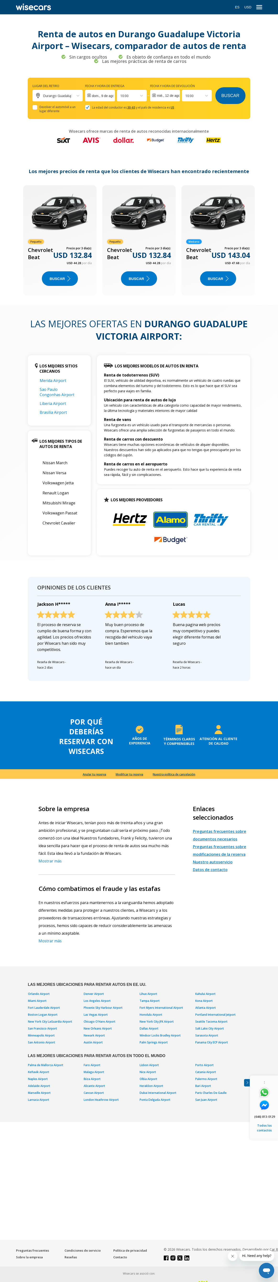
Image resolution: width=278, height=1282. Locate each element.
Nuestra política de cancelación (174, 774)
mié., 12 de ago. (168, 96)
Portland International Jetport (215, 1015)
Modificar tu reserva (129, 774)
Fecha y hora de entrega (104, 86)
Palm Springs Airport (154, 1042)
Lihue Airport (148, 994)
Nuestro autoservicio (213, 862)
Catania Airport (205, 1072)
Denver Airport (94, 994)
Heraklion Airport (151, 1086)
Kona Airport (204, 1001)
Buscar (230, 95)
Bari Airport (203, 1086)
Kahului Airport (205, 994)
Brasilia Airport (53, 412)
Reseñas (71, 1257)
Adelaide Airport (39, 1086)
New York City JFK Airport (157, 1022)
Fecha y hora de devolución (172, 86)
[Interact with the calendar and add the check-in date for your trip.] (100, 95)
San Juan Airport (206, 1100)
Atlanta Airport (205, 1008)
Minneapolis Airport (41, 1035)
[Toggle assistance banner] (247, 1082)
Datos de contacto (210, 869)
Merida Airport (53, 380)
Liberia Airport (53, 403)
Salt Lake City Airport (209, 1028)
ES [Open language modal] (237, 7)
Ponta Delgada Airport (155, 1100)
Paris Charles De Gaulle (211, 1093)
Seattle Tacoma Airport (211, 1022)
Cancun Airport (94, 1093)
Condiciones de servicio (83, 1250)
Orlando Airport (39, 994)
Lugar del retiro (46, 86)
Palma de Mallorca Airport (45, 1065)
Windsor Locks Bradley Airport (160, 1035)
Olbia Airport (148, 1079)
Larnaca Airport (38, 1100)
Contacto (120, 1257)
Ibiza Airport (92, 1079)
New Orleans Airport (98, 1028)
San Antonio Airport (41, 1042)
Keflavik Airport (38, 1072)
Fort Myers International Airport (161, 1008)
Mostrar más (50, 861)
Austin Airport (93, 1042)
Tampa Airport (150, 1001)
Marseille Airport (39, 1093)
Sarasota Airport (206, 1035)
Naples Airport (38, 1079)
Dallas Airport (149, 1028)
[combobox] (120, 95)
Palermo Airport (206, 1079)
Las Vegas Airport (96, 1015)
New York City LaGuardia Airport (50, 1022)
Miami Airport (37, 1001)
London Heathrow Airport (101, 1100)
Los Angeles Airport (97, 1001)
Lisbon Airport (149, 1065)
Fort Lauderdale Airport (44, 1008)
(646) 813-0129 (264, 1116)
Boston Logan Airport (43, 1015)
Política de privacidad (130, 1250)
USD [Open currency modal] (247, 7)
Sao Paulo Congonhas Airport (57, 392)
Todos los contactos (264, 1127)
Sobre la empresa (29, 1257)
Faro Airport (92, 1065)
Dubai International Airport (158, 1093)
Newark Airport (94, 1035)
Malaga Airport (94, 1072)
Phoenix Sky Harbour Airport (103, 1008)
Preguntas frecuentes (32, 1250)
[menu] (259, 7)
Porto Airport (204, 1065)
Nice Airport (148, 1072)
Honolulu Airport (151, 1015)
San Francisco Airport (42, 1028)
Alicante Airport (94, 1086)
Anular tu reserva (94, 774)
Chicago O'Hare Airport (99, 1022)
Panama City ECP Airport (211, 1042)
